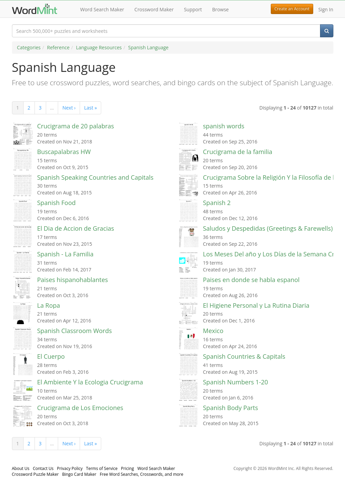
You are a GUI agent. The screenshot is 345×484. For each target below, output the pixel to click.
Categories (29, 47)
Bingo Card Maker (79, 474)
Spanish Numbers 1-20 (235, 382)
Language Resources (99, 47)
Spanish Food (56, 203)
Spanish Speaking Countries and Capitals (95, 177)
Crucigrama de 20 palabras (75, 126)
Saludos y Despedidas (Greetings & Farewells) (268, 228)
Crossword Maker (154, 9)
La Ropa (48, 305)
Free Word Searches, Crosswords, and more (141, 474)
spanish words (223, 126)
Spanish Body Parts (230, 408)
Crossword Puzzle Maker (35, 474)
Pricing (127, 468)
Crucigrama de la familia (238, 152)
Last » (90, 107)
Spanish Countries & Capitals (244, 356)
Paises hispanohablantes (72, 280)
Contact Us (43, 468)
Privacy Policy (70, 468)
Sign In (325, 9)
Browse (220, 9)
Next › (69, 107)
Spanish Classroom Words (74, 331)
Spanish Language (148, 47)
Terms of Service (102, 468)
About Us (20, 468)
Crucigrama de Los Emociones (80, 408)
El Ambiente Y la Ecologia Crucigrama (90, 382)
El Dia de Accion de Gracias (75, 228)
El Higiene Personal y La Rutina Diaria (256, 305)
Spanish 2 (217, 203)
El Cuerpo (51, 356)
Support (193, 9)
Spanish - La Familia (65, 254)
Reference (58, 47)
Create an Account (292, 9)
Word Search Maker (102, 9)
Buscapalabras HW (64, 152)
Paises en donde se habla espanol (251, 280)
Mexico (213, 331)
